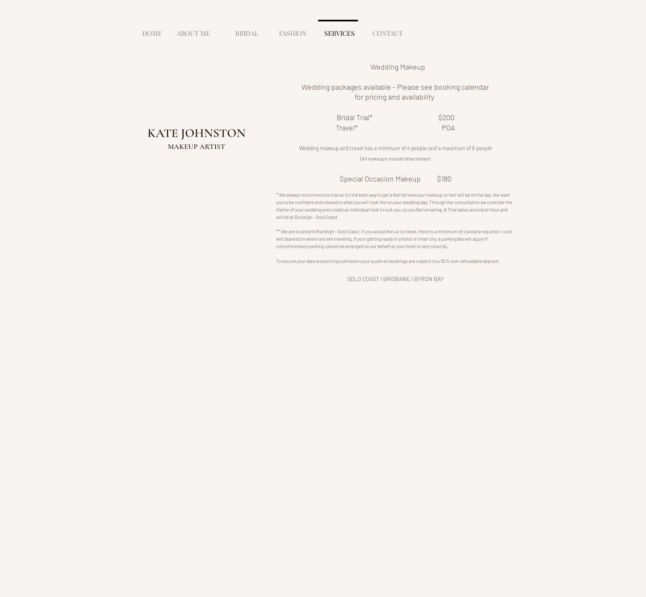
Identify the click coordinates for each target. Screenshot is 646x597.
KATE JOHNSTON (196, 133)
